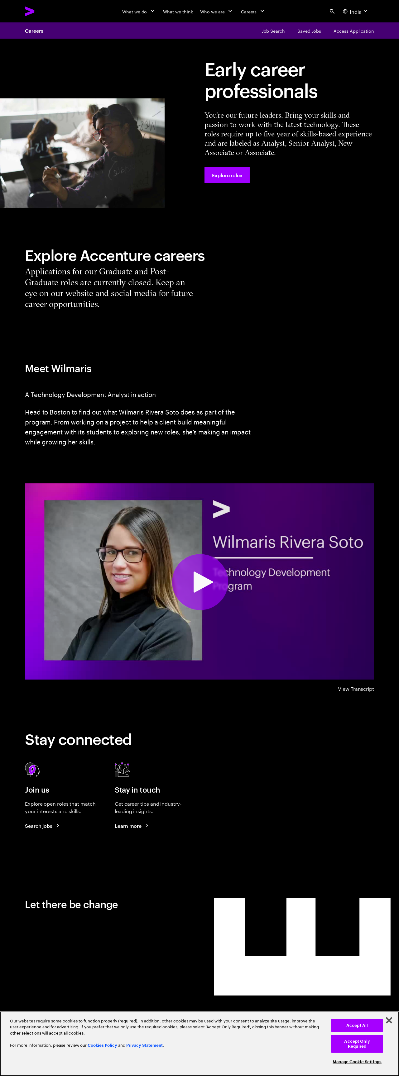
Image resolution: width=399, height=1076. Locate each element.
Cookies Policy (102, 1045)
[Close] (389, 1020)
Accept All (357, 1025)
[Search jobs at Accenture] (43, 825)
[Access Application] (353, 30)
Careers (34, 30)
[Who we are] (217, 11)
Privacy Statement (144, 1045)
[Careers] (253, 11)
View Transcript (356, 688)
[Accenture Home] (44, 11)
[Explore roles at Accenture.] (227, 175)
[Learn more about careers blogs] (132, 825)
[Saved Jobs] (309, 30)
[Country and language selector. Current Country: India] (356, 11)
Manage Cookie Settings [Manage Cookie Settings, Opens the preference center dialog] (357, 1062)
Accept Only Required (357, 1043)
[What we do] (139, 11)
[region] (199, 1043)
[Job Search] (273, 30)
